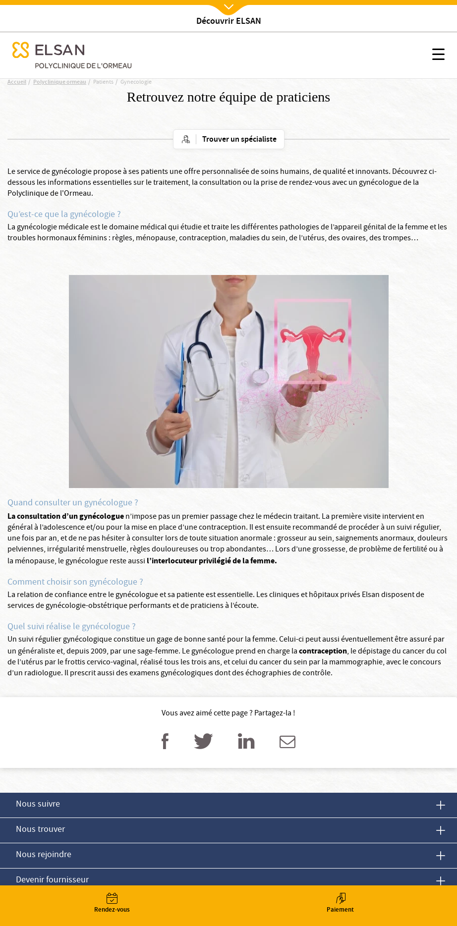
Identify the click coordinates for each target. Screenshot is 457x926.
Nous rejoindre (43, 855)
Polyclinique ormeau (59, 82)
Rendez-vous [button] (112, 904)
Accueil (16, 82)
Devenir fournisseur (52, 880)
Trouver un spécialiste (239, 140)
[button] (438, 56)
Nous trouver (40, 830)
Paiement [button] (340, 904)
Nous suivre (38, 805)
